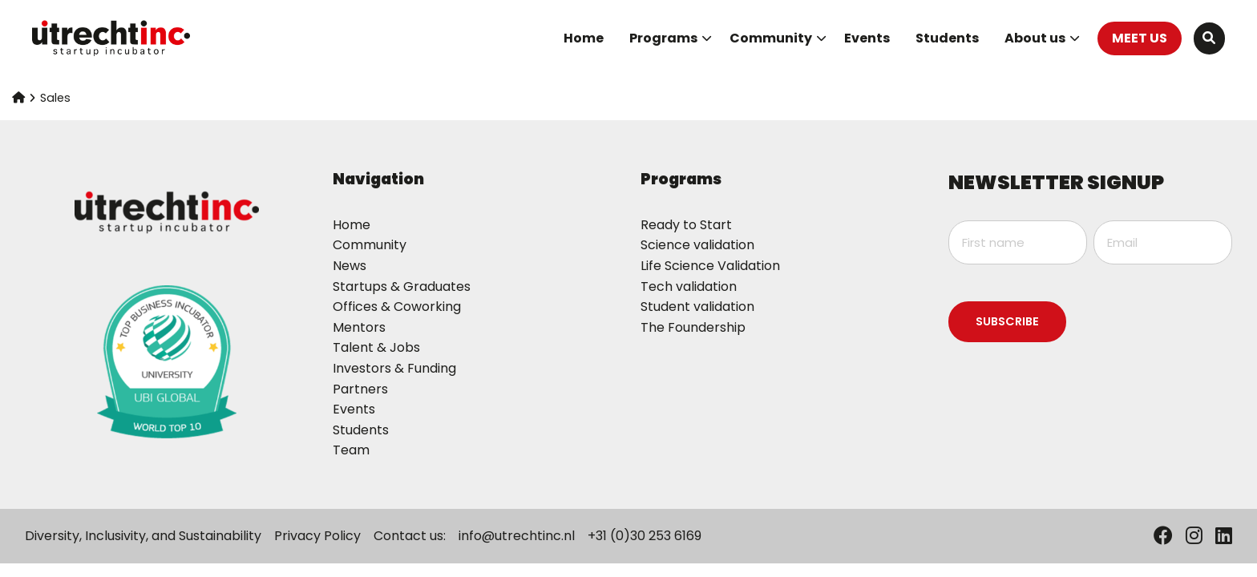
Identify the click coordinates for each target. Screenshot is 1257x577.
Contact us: (410, 536)
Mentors (359, 327)
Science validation (697, 245)
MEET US (1139, 38)
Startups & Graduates (402, 286)
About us (1042, 38)
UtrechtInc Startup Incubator (112, 38)
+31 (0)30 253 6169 (644, 536)
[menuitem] (583, 38)
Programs (670, 38)
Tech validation (689, 286)
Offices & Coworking (397, 306)
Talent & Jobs (376, 347)
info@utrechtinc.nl (517, 536)
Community (778, 38)
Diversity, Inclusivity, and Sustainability (143, 536)
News (349, 265)
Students (947, 38)
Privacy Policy (317, 536)
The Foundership (693, 327)
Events (867, 38)
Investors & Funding (394, 368)
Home (584, 38)
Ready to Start (686, 225)
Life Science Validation (710, 265)
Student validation (697, 306)
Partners (360, 389)
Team (351, 450)
